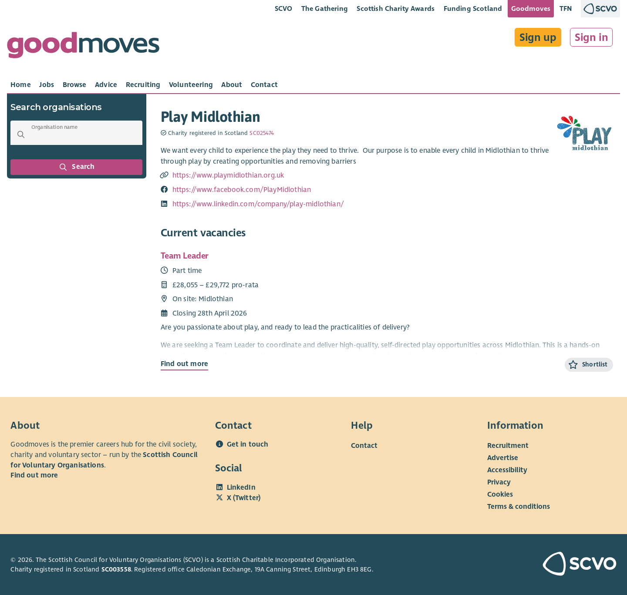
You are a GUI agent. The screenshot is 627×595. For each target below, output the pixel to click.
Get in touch (248, 444)
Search (76, 167)
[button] (20, 134)
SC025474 (261, 133)
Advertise (502, 458)
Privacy (499, 482)
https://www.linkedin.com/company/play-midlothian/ (258, 204)
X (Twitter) (244, 498)
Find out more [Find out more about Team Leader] (184, 364)
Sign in (591, 37)
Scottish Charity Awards (396, 8)
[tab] (20, 85)
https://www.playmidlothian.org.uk (228, 175)
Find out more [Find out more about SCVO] (34, 475)
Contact (364, 445)
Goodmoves (530, 8)
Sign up (537, 37)
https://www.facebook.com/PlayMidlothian (241, 189)
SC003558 (116, 569)
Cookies (500, 494)
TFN (566, 8)
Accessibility (507, 470)
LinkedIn (241, 487)
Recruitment (508, 445)
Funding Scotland (473, 8)
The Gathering (324, 8)
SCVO (284, 8)
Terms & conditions (518, 506)
